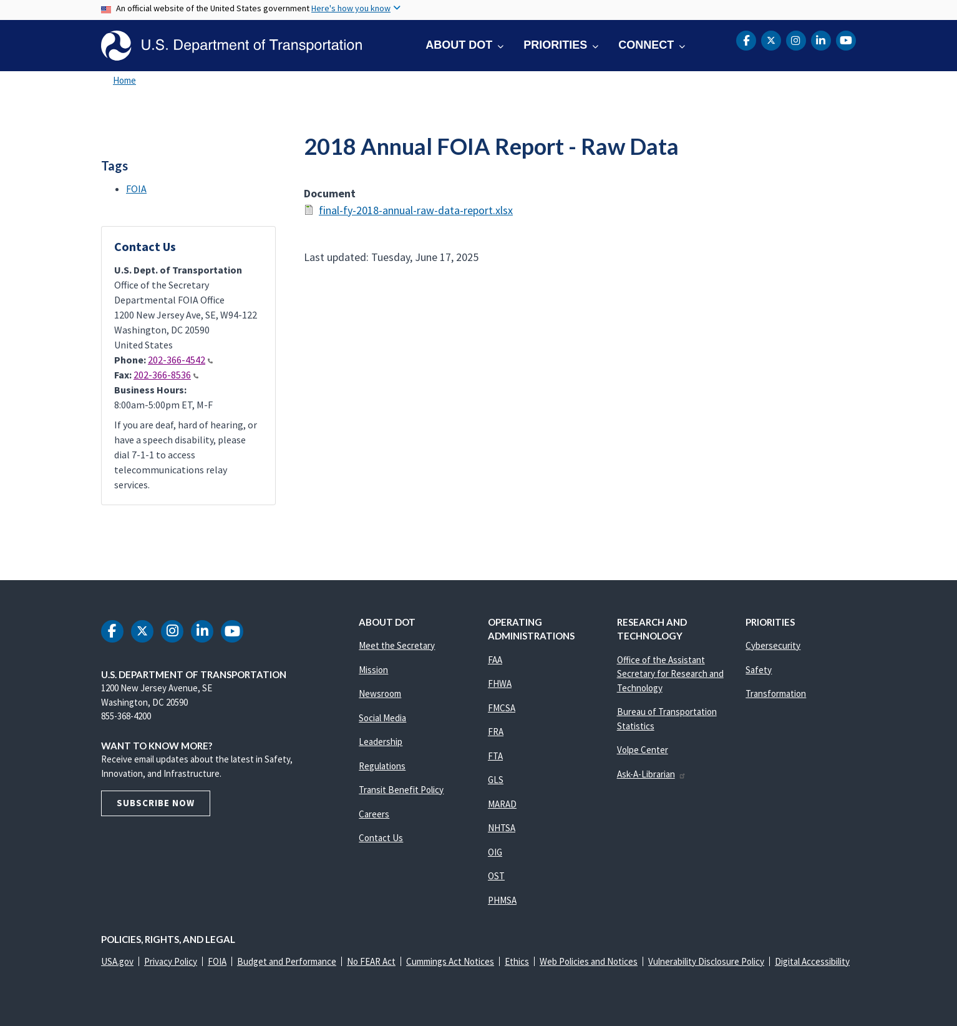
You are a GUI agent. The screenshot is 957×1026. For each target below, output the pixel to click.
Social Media (382, 718)
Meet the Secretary (397, 645)
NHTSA (501, 828)
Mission (373, 670)
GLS (495, 780)
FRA (495, 731)
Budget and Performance (286, 961)
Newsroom (380, 693)
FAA (495, 660)
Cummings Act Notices (450, 961)
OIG (495, 852)
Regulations (382, 766)
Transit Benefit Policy (401, 790)
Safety (759, 670)
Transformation (776, 693)
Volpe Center (642, 750)
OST (496, 876)
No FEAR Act (371, 961)
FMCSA (501, 708)
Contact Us (381, 838)
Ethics (517, 961)
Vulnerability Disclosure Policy (706, 961)
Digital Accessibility (812, 961)
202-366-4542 (180, 359)
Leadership (380, 741)
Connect (646, 45)
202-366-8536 (166, 374)
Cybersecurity (773, 645)
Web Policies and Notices (589, 961)
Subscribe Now (156, 803)
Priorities (555, 45)
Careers (374, 814)
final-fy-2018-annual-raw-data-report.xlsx (416, 210)
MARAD (502, 804)
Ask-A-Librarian (651, 774)
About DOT (458, 45)
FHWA (500, 683)
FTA (495, 756)
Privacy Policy (170, 961)
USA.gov (117, 961)
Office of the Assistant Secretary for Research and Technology (670, 674)
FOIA (136, 188)
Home (124, 80)
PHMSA (502, 900)
